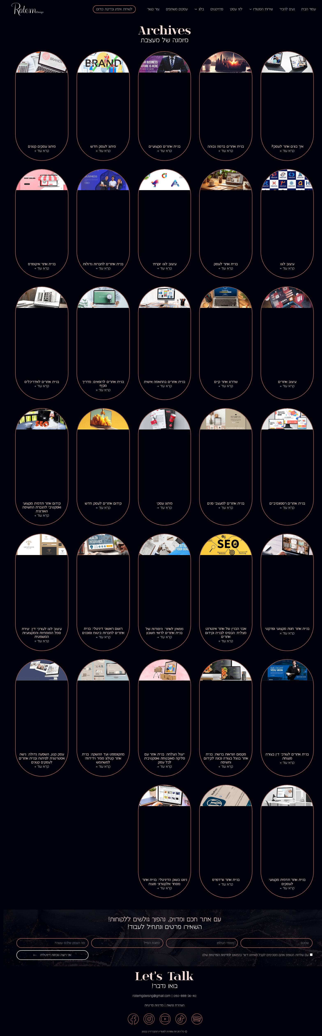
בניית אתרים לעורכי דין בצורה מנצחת (283, 756)
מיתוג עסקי (161, 503)
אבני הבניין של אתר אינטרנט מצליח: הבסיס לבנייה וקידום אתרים (222, 633)
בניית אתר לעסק (222, 264)
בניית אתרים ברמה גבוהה (222, 146)
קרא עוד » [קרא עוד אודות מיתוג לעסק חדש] (99, 151)
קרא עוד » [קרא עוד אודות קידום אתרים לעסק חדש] (99, 508)
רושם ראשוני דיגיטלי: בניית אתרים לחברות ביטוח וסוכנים (100, 631)
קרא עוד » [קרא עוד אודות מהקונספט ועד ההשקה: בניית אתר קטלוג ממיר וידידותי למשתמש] (99, 767)
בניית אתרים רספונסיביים (284, 503)
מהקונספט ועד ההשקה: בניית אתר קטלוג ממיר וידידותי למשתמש (99, 758)
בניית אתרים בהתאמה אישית (161, 382)
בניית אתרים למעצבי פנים (222, 503)
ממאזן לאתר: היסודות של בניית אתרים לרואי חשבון (161, 631)
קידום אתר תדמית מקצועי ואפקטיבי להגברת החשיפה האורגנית (38, 507)
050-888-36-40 (181, 995)
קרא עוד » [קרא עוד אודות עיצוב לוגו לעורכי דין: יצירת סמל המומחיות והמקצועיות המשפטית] (38, 641)
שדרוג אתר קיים (222, 382)
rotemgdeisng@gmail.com (148, 995)
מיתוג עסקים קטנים (38, 146)
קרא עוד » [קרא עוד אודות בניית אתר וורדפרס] (222, 884)
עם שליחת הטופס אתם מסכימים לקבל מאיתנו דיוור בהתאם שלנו (252, 955)
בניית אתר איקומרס (38, 264)
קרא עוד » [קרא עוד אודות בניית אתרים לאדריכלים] (38, 386)
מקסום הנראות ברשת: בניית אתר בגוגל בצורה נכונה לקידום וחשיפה (222, 758)
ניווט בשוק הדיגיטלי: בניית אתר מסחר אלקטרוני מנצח (161, 882)
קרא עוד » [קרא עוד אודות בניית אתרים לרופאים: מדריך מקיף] (99, 390)
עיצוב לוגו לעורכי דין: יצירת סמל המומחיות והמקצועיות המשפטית (38, 633)
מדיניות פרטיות (150, 1005)
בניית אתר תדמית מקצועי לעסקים (284, 882)
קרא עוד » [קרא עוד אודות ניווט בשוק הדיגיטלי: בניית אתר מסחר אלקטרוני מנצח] (161, 888)
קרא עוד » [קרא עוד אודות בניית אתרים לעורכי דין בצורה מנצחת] (283, 763)
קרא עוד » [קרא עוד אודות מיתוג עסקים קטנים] (38, 151)
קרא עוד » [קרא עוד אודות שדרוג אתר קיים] (222, 386)
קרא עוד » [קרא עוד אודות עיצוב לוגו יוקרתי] (161, 268)
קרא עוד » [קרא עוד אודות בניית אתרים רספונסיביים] (283, 508)
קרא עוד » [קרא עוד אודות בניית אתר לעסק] (222, 268)
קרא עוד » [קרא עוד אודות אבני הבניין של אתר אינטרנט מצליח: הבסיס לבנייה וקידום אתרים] (222, 641)
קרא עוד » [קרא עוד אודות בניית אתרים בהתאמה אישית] (161, 386)
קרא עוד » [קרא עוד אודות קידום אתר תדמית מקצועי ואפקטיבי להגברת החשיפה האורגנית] (38, 515)
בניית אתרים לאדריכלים (38, 382)
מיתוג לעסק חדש (99, 146)
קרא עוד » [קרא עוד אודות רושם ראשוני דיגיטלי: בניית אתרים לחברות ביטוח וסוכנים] (99, 637)
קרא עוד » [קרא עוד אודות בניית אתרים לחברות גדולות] (99, 268)
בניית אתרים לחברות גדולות (99, 264)
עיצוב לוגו (284, 264)
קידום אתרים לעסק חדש (99, 503)
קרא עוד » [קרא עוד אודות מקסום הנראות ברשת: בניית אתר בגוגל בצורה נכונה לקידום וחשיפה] (222, 767)
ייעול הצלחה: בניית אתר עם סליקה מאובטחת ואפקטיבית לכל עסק (161, 758)
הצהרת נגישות (172, 1005)
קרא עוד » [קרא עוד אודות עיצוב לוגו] (283, 268)
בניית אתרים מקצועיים (161, 146)
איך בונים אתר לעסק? (284, 146)
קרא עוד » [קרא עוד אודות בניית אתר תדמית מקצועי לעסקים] (283, 888)
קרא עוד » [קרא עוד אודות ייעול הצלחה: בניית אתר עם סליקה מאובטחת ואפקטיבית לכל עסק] (161, 767)
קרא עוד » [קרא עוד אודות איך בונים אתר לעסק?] (283, 151)
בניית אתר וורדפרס (222, 880)
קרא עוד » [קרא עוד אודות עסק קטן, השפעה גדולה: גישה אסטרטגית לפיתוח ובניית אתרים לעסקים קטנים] (38, 767)
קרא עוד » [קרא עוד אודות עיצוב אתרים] (283, 386)
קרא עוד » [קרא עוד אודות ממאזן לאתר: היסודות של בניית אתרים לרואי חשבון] (161, 637)
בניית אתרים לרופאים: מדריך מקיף (100, 384)
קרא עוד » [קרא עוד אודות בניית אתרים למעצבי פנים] (222, 508)
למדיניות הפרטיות (216, 955)
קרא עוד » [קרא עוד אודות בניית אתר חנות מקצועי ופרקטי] (283, 633)
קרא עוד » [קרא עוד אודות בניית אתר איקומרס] (38, 268)
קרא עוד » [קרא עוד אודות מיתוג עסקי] (161, 508)
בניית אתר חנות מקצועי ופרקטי (284, 629)
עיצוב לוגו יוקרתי (161, 264)
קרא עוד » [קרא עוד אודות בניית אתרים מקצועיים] (161, 151)
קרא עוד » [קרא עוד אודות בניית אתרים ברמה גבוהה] (222, 151)
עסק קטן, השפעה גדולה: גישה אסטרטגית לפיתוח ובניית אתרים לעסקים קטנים (38, 758)
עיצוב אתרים (284, 382)
